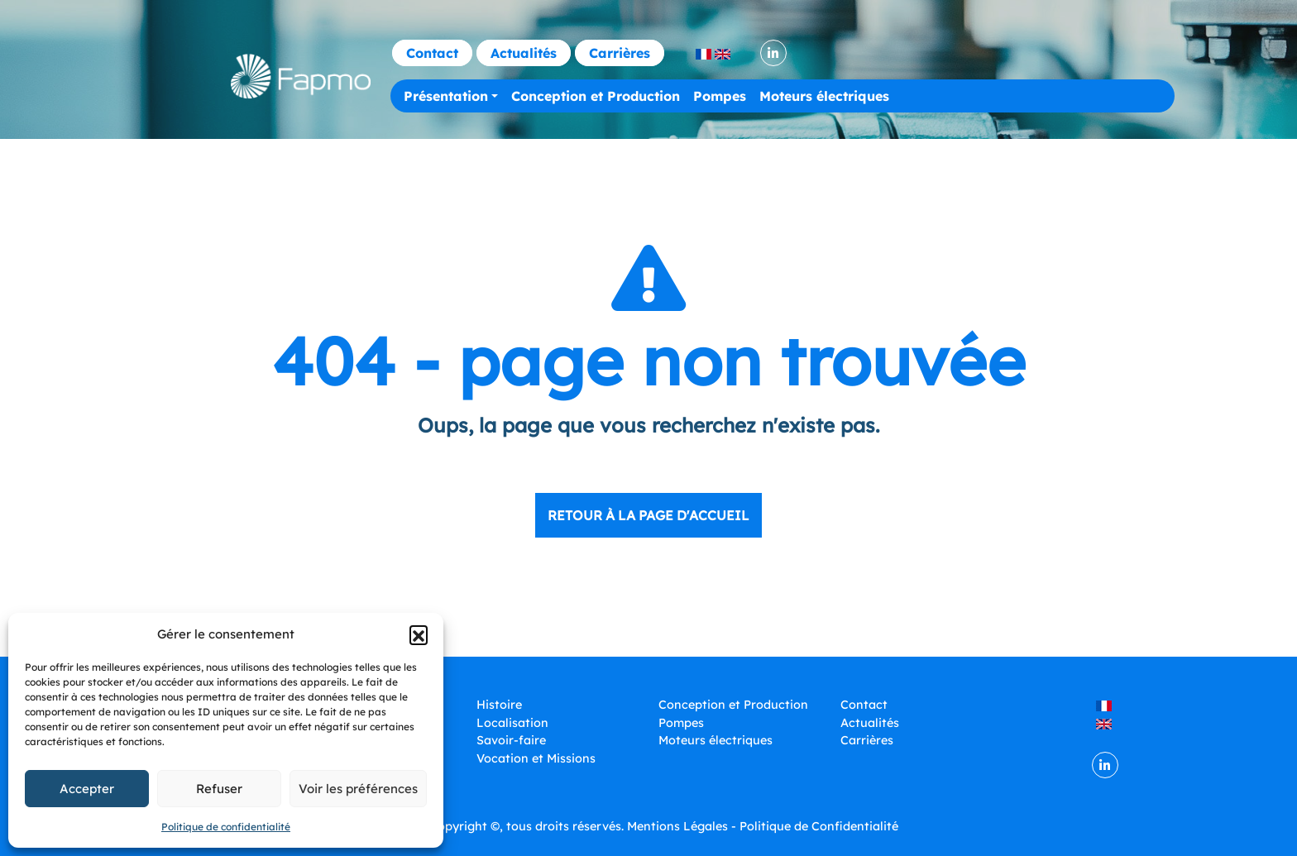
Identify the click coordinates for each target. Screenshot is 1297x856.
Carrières (619, 53)
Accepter (87, 788)
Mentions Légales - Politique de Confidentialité (762, 826)
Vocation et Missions (536, 758)
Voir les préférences (358, 788)
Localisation (512, 722)
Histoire (499, 704)
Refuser (219, 788)
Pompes (719, 96)
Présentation (446, 96)
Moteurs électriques (824, 96)
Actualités (524, 53)
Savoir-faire (511, 740)
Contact (432, 53)
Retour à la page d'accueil (648, 515)
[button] (418, 634)
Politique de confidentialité (225, 826)
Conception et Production (595, 96)
